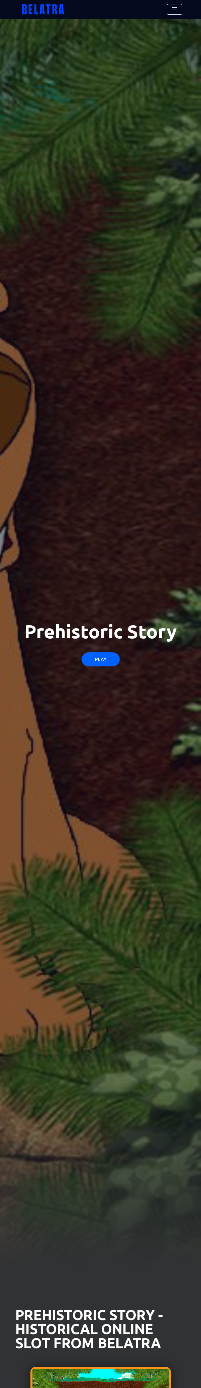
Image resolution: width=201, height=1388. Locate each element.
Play (100, 659)
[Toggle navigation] (174, 9)
